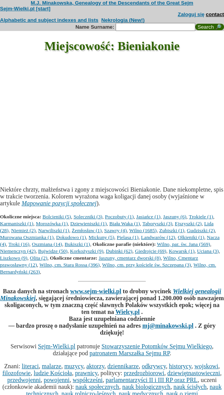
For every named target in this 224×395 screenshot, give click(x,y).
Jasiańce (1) (148, 216)
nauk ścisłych (190, 387)
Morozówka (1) (52, 223)
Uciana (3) (208, 251)
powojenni (57, 380)
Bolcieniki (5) (57, 216)
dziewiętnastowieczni (193, 373)
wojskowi (206, 366)
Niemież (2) (23, 230)
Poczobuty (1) (119, 216)
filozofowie (16, 373)
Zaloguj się (191, 14)
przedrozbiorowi (144, 373)
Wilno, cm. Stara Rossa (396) (69, 265)
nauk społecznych (97, 387)
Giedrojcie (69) (150, 251)
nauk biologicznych (146, 387)
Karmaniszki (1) (16, 223)
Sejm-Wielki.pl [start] (25, 8)
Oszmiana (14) (47, 244)
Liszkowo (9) (13, 258)
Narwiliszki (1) (53, 230)
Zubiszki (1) (172, 230)
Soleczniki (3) (88, 216)
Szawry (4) (115, 230)
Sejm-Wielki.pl (56, 346)
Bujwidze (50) (53, 251)
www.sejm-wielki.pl (95, 291)
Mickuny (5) (101, 237)
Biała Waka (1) (124, 223)
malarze (51, 366)
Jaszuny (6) (174, 216)
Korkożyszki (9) (86, 251)
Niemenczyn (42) (18, 251)
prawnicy (86, 373)
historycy (180, 366)
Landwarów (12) (158, 237)
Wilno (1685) (143, 230)
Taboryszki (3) (157, 223)
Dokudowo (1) (71, 237)
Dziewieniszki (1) (88, 223)
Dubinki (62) (119, 251)
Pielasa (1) (128, 237)
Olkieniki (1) (191, 237)
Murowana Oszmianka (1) (27, 237)
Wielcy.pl (127, 312)
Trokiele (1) (201, 216)
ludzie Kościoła (53, 373)
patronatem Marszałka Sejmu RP (130, 353)
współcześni (88, 380)
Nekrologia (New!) (122, 20)
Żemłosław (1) (86, 230)
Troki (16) (18, 244)
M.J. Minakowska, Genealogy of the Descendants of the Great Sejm (112, 3)
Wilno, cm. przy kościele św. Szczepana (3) (146, 265)
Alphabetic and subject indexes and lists (49, 20)
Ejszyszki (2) (188, 223)
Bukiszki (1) (77, 244)
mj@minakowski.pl (168, 325)
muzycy (73, 366)
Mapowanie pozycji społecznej (58, 203)
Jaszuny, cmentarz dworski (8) (130, 258)
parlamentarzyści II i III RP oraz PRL (152, 380)
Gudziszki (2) (201, 230)
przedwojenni (24, 380)
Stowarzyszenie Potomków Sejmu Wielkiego (156, 346)
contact (215, 14)
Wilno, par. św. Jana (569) (183, 244)
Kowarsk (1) (182, 251)
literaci (30, 366)
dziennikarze (123, 366)
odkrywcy (154, 366)
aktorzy (96, 366)
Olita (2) (38, 258)
